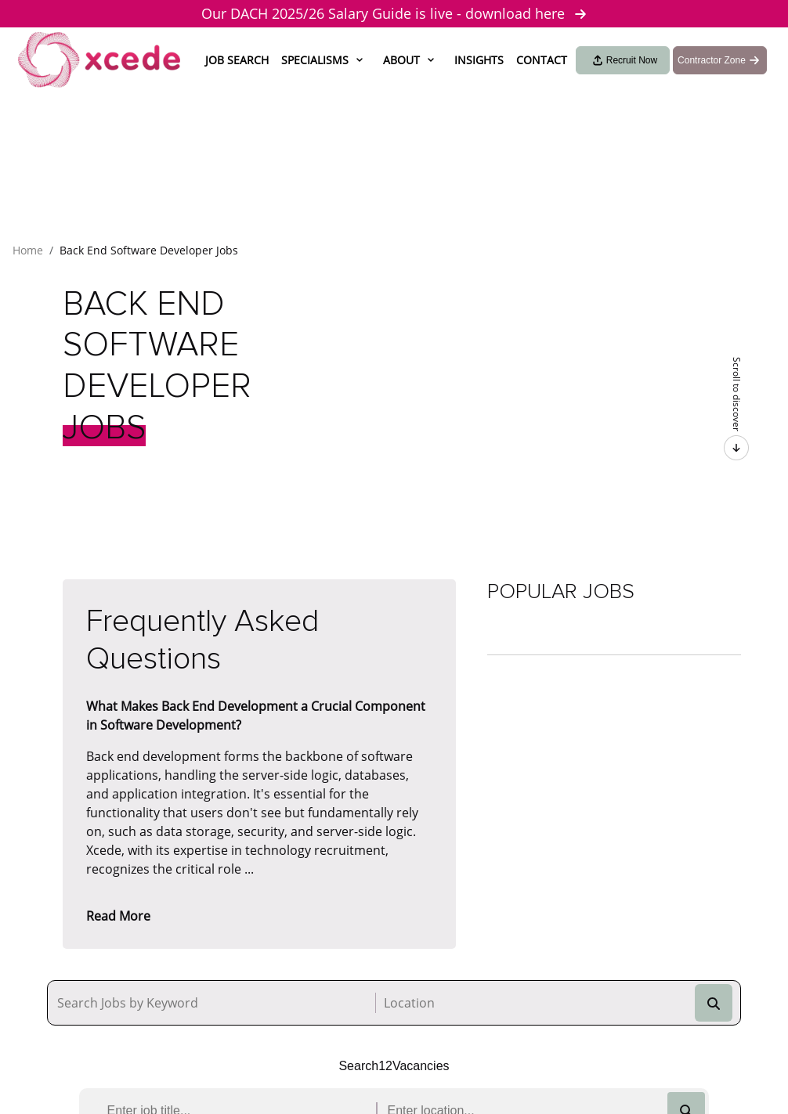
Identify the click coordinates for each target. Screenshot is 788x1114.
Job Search (237, 59)
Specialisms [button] (315, 59)
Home (28, 250)
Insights (479, 59)
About (401, 59)
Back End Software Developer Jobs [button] (149, 250)
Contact (541, 59)
